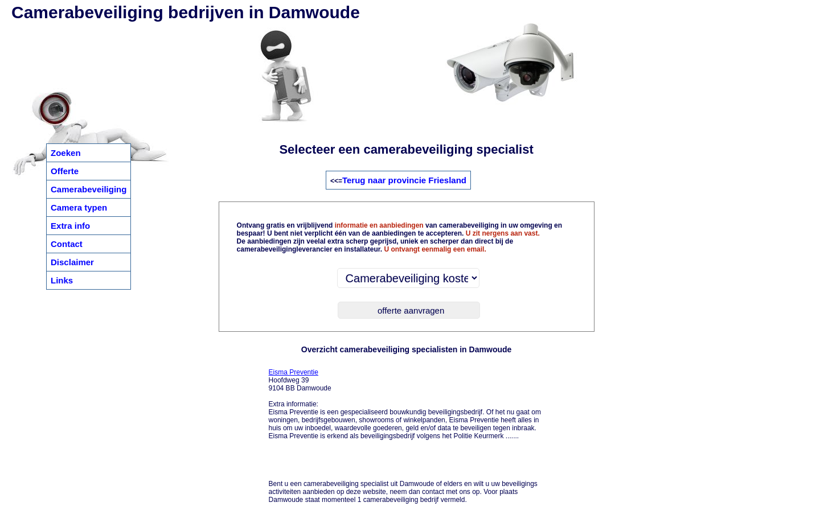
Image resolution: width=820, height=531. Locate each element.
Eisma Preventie (293, 372)
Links (62, 280)
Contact (67, 244)
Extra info (70, 225)
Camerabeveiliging (88, 189)
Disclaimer (72, 262)
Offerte (65, 171)
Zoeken (66, 153)
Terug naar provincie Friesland (404, 180)
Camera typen (79, 207)
